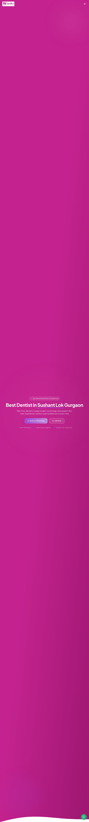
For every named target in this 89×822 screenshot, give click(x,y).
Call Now (56, 421)
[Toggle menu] (85, 4)
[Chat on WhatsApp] (84, 817)
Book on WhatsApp (36, 421)
